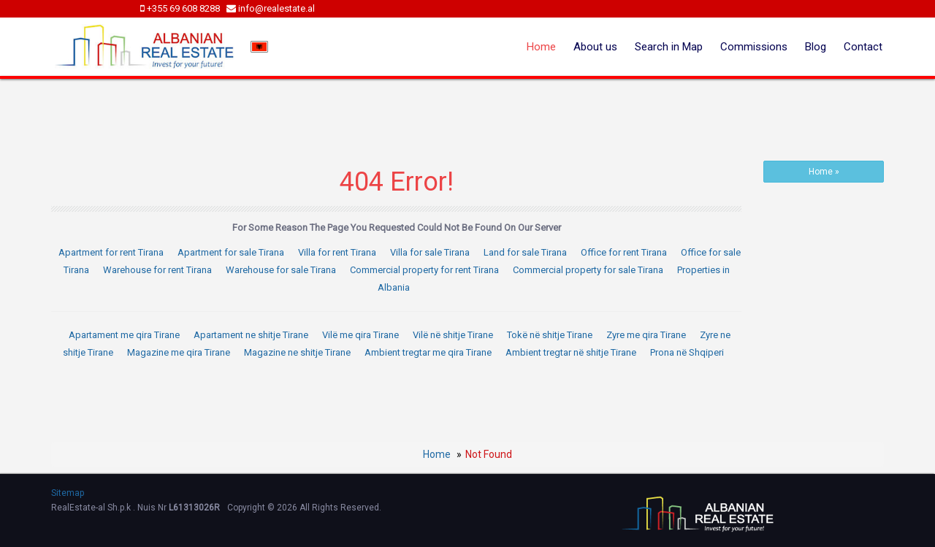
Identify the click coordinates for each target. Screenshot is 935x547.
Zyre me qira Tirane (646, 334)
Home (541, 46)
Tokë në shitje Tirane (549, 334)
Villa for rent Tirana (337, 252)
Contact (863, 46)
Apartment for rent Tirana (111, 252)
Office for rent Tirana (624, 252)
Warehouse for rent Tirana (157, 269)
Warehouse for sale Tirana (281, 269)
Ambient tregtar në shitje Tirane (570, 352)
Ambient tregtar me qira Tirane (428, 352)
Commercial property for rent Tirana (424, 269)
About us (595, 46)
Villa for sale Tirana (430, 252)
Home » (824, 172)
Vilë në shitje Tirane (453, 334)
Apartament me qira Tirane (124, 334)
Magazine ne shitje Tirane (297, 352)
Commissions (753, 46)
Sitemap (67, 493)
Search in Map (669, 46)
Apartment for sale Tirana (231, 252)
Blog (815, 46)
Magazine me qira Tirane (178, 352)
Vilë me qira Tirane (360, 334)
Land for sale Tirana (525, 252)
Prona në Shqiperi (687, 352)
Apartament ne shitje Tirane (251, 334)
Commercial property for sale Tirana (588, 269)
